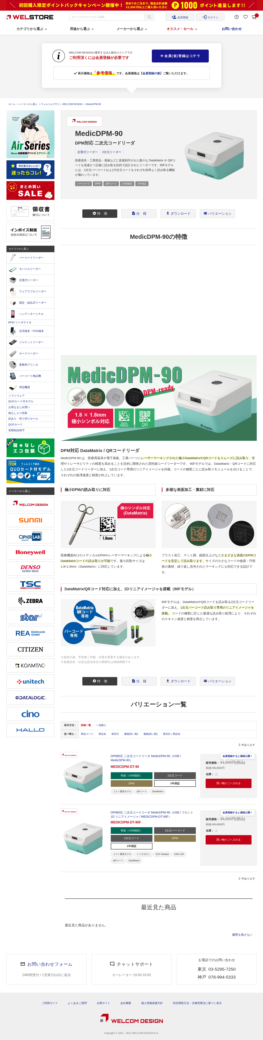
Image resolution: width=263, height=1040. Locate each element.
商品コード (87, 733)
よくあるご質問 (77, 1003)
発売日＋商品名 (171, 733)
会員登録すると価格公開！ (238, 756)
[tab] (99, 213)
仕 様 (139, 213)
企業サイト (103, 1003)
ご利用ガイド (50, 1003)
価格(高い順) (150, 733)
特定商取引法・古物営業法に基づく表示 (197, 1003)
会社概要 (125, 1003)
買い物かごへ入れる (228, 783)
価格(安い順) (131, 733)
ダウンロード (178, 213)
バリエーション (217, 213)
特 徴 (99, 213)
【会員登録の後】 (151, 73)
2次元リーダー (111, 152)
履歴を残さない (242, 934)
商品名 (102, 733)
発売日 (115, 733)
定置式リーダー (87, 152)
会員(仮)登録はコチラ (180, 56)
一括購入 (101, 725)
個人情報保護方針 (152, 1003)
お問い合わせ (232, 29)
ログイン (210, 17)
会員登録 (179, 17)
